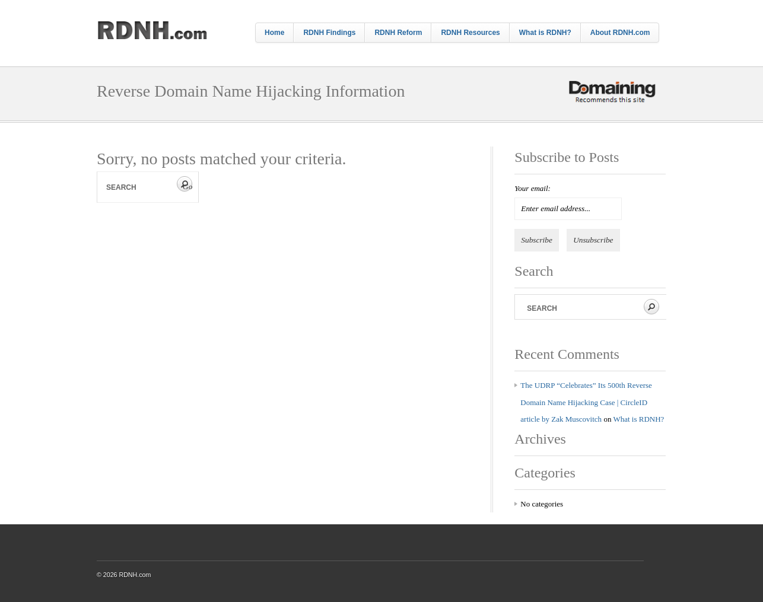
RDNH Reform (398, 32)
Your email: (532, 188)
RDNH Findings (329, 32)
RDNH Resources (470, 32)
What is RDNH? (545, 32)
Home (274, 32)
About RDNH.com (620, 32)
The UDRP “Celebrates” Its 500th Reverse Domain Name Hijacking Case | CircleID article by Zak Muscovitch (586, 402)
